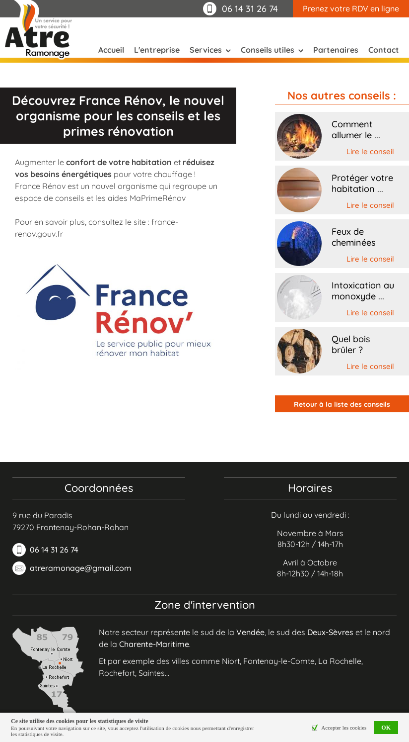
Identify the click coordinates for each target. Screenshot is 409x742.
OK (386, 727)
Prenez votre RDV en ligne (351, 8)
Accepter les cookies (343, 728)
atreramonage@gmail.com (81, 568)
